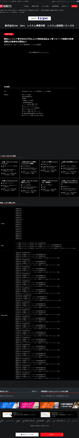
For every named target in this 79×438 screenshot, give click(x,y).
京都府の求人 (19, 212)
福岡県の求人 (19, 237)
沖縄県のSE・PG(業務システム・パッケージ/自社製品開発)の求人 (32, 376)
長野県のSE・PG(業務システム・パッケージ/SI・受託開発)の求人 (32, 342)
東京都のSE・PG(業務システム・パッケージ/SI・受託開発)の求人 (32, 293)
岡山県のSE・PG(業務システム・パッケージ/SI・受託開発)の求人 (32, 357)
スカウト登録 (45, 6)
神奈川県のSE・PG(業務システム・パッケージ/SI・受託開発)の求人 (32, 300)
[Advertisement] (32, 71)
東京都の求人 (19, 217)
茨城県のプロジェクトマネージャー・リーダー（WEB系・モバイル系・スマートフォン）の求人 (39, 309)
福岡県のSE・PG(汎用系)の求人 (24, 367)
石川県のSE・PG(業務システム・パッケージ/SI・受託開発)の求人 (32, 335)
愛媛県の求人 (19, 235)
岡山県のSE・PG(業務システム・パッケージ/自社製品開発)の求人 (32, 355)
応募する (51, 434)
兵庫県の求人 (19, 210)
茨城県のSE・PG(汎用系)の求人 (24, 304)
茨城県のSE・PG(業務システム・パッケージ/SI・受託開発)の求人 (32, 307)
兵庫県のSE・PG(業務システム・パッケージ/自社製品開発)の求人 (32, 263)
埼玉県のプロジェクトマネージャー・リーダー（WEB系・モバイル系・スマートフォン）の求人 (39, 316)
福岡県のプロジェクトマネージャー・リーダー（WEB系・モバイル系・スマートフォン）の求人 (39, 373)
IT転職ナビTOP (3, 10)
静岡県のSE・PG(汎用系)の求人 (24, 325)
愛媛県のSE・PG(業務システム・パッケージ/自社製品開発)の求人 (32, 362)
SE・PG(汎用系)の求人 (42, 243)
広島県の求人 (19, 231)
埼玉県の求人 (19, 222)
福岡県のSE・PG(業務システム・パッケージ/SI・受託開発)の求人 (32, 371)
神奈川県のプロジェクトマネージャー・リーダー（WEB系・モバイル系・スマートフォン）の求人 (40, 302)
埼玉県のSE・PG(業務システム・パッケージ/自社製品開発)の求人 (32, 312)
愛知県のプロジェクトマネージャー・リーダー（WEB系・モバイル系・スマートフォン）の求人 (39, 323)
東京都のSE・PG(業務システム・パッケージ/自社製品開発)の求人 (32, 291)
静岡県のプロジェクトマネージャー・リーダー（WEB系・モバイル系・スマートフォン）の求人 (39, 330)
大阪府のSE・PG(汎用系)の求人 (24, 254)
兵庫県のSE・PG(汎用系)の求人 (24, 261)
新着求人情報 (35, 6)
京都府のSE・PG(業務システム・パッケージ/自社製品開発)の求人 (32, 270)
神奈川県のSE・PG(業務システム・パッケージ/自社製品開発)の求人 (33, 298)
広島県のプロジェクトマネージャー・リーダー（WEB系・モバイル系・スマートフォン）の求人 (39, 351)
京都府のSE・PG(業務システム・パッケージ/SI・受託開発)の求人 (32, 272)
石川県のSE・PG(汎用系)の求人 (24, 332)
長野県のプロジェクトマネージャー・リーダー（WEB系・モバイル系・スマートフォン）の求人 (39, 344)
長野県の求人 (19, 229)
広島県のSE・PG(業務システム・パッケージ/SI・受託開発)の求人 (32, 350)
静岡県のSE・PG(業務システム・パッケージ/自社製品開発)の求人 (32, 327)
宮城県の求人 (19, 215)
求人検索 (26, 6)
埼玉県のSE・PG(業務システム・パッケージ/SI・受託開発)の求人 (32, 314)
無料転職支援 (55, 6)
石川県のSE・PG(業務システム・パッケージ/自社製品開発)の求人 (32, 334)
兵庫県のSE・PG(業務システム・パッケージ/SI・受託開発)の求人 (32, 265)
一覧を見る (33, 393)
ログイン (56, 1)
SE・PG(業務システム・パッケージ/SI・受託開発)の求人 (51, 246)
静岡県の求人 (19, 226)
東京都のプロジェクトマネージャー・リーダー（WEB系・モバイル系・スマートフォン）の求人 (39, 295)
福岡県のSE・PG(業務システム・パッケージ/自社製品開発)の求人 (32, 369)
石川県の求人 (19, 228)
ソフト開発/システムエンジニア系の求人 (26, 243)
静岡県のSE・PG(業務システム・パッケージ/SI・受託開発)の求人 (32, 328)
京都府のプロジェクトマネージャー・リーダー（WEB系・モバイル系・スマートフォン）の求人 (39, 273)
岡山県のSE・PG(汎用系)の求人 (24, 353)
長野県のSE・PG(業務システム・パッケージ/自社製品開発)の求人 (32, 341)
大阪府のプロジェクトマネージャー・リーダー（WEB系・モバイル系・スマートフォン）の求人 (39, 259)
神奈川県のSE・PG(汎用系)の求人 (24, 296)
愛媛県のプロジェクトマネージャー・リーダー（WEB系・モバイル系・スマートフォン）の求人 (39, 365)
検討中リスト (65, 6)
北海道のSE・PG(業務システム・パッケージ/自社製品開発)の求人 (32, 277)
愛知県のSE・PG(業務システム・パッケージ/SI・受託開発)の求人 (32, 321)
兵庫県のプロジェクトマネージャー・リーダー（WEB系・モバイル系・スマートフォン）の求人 (39, 266)
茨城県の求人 (19, 221)
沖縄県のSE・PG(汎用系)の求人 (24, 374)
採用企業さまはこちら (65, 1)
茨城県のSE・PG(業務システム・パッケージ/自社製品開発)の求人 (32, 305)
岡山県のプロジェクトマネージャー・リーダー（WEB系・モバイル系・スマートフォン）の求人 (39, 358)
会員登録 (74, 6)
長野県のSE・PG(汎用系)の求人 (24, 339)
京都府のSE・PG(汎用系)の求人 (24, 268)
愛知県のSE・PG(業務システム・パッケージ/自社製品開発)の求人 (32, 319)
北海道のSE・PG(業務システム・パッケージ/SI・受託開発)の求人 (32, 279)
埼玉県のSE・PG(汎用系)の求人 (24, 311)
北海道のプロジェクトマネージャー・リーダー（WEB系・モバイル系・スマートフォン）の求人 (39, 281)
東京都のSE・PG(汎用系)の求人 (24, 289)
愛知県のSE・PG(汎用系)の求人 (24, 318)
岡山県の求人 (19, 233)
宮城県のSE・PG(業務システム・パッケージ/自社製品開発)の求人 (32, 284)
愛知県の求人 (19, 224)
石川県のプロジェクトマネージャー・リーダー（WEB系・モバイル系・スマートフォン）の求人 (39, 337)
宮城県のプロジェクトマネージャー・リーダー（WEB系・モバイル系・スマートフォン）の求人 (39, 288)
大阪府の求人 (19, 208)
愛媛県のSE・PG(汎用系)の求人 (24, 360)
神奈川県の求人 (19, 219)
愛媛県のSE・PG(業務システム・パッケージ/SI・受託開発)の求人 (32, 364)
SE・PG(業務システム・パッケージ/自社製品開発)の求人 (51, 244)
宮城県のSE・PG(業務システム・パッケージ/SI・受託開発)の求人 (32, 286)
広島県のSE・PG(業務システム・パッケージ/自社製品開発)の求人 (32, 348)
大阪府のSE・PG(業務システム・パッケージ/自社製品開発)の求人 (32, 256)
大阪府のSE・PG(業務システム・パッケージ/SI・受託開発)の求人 (32, 258)
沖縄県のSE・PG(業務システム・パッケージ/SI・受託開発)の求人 (32, 378)
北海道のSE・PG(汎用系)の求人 (24, 275)
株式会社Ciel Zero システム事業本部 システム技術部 (12, 12)
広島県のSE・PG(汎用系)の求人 (24, 346)
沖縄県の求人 (19, 238)
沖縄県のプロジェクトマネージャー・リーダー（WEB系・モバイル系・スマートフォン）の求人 (39, 380)
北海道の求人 (19, 214)
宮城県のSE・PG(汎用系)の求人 (24, 282)
